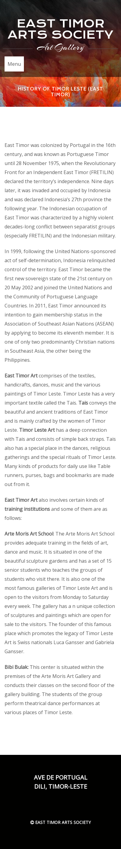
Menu (14, 64)
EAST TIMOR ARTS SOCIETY (60, 29)
